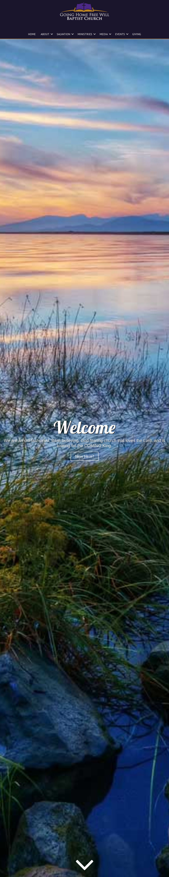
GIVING (136, 34)
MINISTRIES (85, 34)
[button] (51, 34)
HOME (32, 34)
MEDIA (104, 34)
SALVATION (63, 34)
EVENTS (120, 34)
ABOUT (45, 34)
